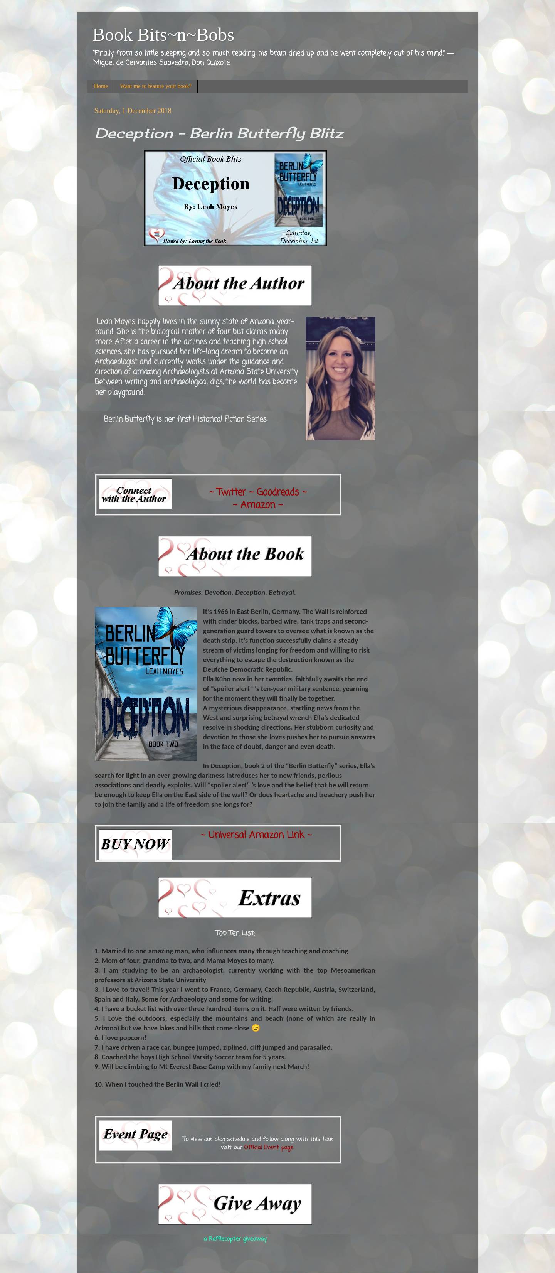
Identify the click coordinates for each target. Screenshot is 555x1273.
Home (101, 86)
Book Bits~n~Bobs (163, 34)
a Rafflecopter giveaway (235, 1239)
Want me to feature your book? (156, 86)
